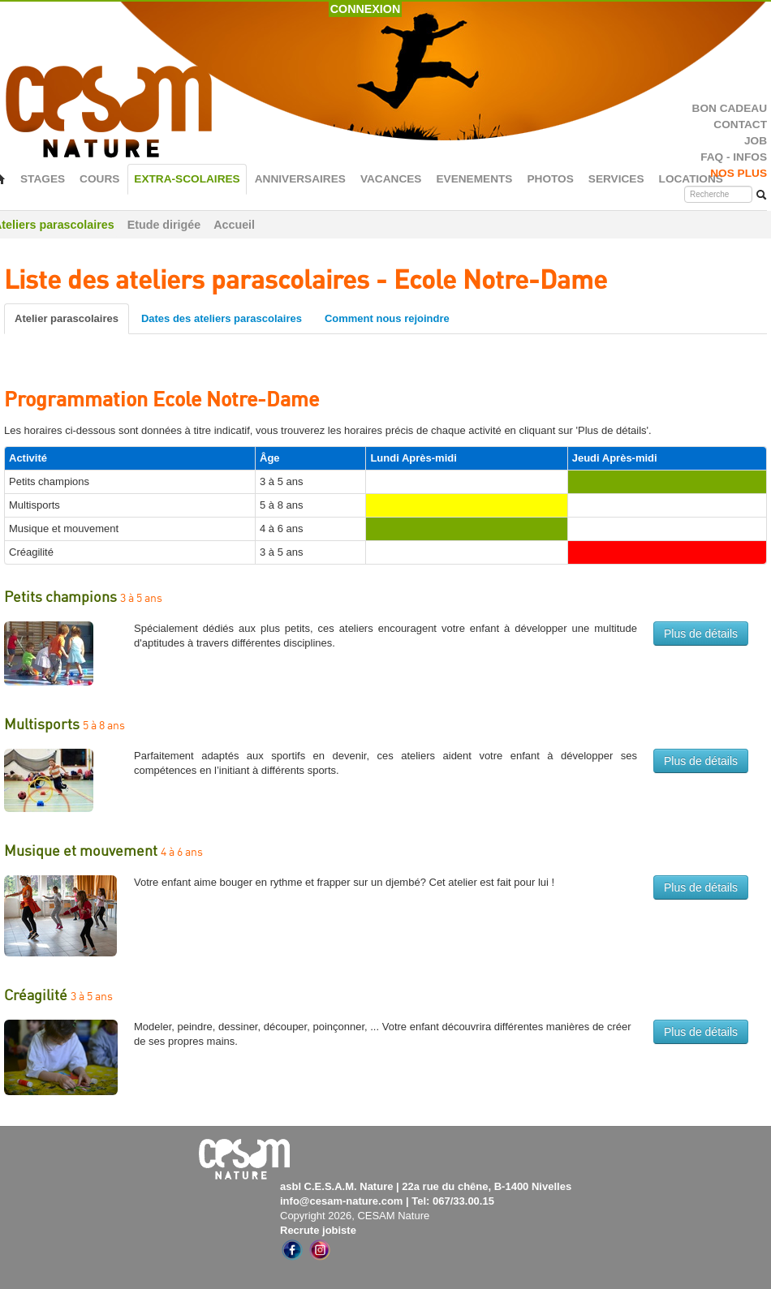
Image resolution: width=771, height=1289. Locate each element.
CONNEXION (365, 8)
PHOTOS (550, 179)
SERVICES (616, 179)
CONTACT (740, 124)
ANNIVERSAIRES (300, 179)
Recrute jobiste (318, 1230)
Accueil (234, 224)
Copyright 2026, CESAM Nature (354, 1216)
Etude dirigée (164, 224)
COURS (99, 179)
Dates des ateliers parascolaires (221, 318)
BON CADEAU (729, 108)
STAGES (42, 179)
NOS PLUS (738, 173)
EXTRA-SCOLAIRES (186, 179)
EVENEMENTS (474, 179)
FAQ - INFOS (733, 157)
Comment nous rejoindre (387, 318)
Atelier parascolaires (66, 318)
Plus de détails (701, 633)
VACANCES (391, 179)
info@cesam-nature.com (341, 1201)
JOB (755, 141)
